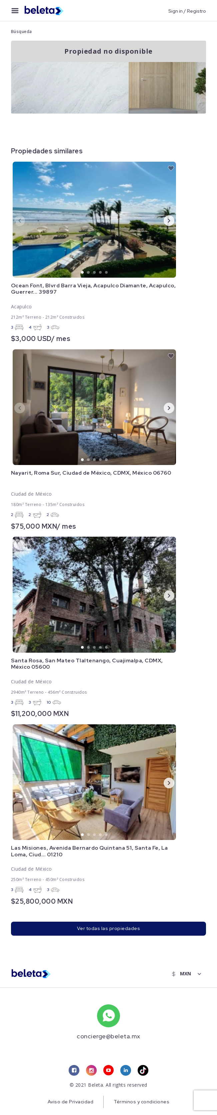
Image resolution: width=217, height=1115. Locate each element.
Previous (14, 220)
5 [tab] (106, 272)
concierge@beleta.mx (108, 1036)
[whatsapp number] (108, 1016)
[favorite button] (171, 168)
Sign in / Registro (187, 10)
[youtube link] (108, 1070)
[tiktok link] (143, 1070)
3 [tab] (94, 272)
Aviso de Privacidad (70, 1102)
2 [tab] (88, 272)
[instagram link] (91, 1070)
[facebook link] (73, 1070)
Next (163, 220)
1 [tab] (82, 272)
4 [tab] (100, 272)
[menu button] (15, 10)
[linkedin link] (125, 1070)
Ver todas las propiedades (108, 929)
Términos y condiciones (142, 1102)
